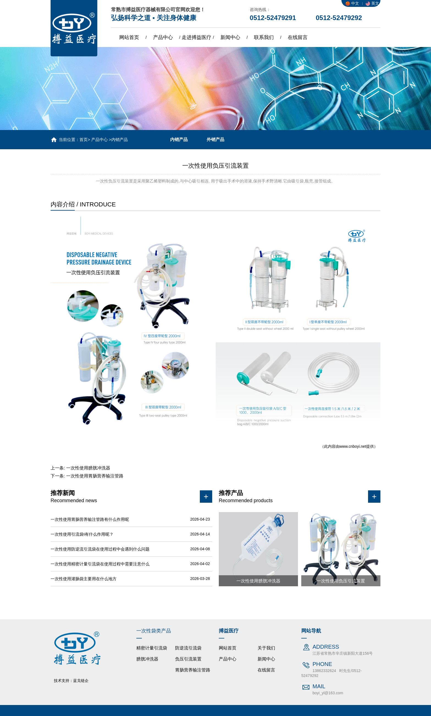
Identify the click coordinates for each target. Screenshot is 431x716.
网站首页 (129, 37)
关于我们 (266, 648)
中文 (352, 3)
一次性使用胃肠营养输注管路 (94, 476)
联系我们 (264, 37)
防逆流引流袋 (188, 648)
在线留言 (298, 37)
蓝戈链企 (81, 680)
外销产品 (215, 139)
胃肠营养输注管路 (192, 670)
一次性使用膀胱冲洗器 (88, 468)
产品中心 (163, 37)
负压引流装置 (188, 659)
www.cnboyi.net (352, 446)
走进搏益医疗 (196, 37)
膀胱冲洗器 (147, 659)
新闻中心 (230, 37)
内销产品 (179, 139)
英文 (372, 3)
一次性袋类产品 (153, 631)
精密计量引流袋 (151, 648)
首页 (83, 139)
